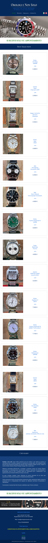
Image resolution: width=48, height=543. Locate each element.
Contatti (33, 13)
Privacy (32, 541)
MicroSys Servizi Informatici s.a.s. (19, 541)
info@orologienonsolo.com (25, 519)
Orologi (26, 13)
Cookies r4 (35, 541)
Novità (19, 13)
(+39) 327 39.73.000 (25, 515)
